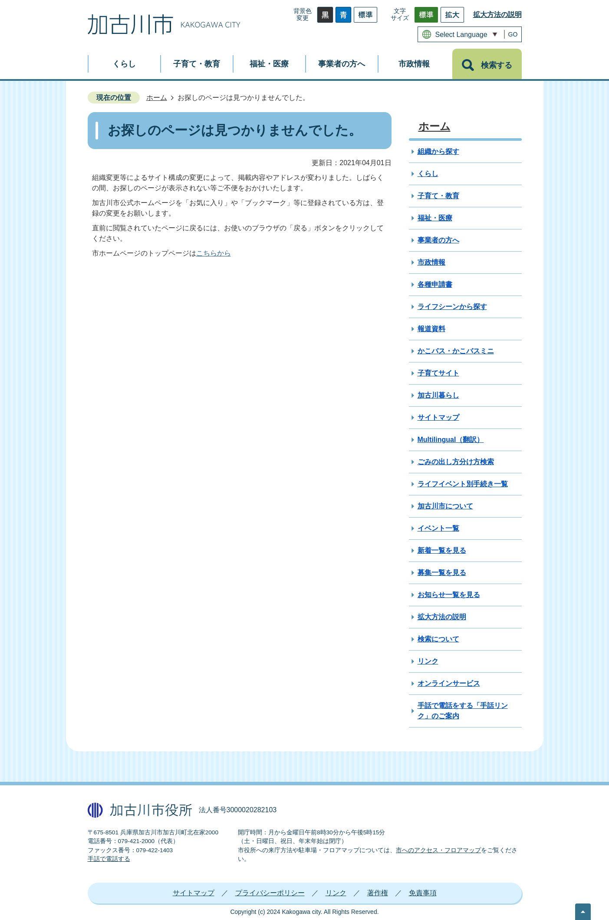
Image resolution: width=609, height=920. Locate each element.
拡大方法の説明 (497, 14)
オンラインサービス (449, 683)
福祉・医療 (435, 218)
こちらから (213, 253)
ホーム (156, 97)
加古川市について (445, 506)
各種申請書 (435, 284)
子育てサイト (438, 373)
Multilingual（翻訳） (451, 439)
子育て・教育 (438, 195)
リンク (428, 661)
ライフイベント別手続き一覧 (463, 484)
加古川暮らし (438, 395)
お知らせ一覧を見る (449, 594)
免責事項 (423, 893)
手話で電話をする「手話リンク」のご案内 (463, 711)
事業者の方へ (438, 240)
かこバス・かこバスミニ (456, 351)
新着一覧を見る (442, 550)
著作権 (377, 893)
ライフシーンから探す (452, 306)
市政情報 (431, 262)
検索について (438, 639)
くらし (428, 173)
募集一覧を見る (442, 572)
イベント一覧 (438, 528)
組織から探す (438, 151)
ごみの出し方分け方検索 (456, 461)
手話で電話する (109, 859)
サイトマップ (438, 417)
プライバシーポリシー (270, 893)
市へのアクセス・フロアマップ (438, 850)
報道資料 (431, 328)
